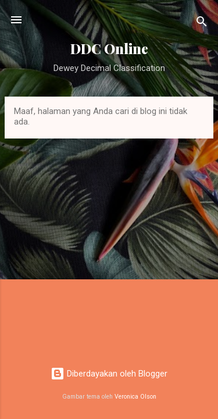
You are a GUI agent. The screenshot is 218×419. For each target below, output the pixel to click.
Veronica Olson (135, 396)
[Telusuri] (202, 23)
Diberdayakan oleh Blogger (109, 373)
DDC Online (109, 49)
